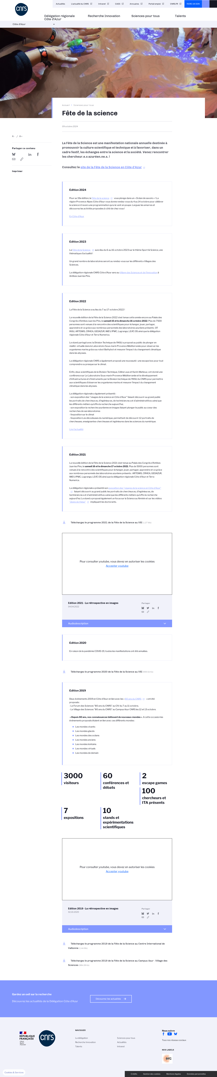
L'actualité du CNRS (80, 4)
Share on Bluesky (13, 154)
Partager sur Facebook (37, 154)
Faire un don (193, 4)
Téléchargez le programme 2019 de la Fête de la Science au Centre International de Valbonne (116, 945)
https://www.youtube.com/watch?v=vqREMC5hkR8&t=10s (148, 612)
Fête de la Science (81, 250)
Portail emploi (155, 4)
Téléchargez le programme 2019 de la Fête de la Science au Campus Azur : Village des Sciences (117, 962)
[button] (14, 1072)
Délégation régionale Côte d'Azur (59, 17)
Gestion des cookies (151, 1074)
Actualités (60, 4)
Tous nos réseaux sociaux (174, 1040)
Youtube (169, 1033)
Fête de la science (100, 198)
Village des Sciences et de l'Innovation (138, 272)
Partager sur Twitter (21, 154)
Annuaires (134, 4)
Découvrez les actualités (108, 998)
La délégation (81, 1038)
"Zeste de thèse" (77, 502)
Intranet (102, 4)
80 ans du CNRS (133, 699)
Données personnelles (196, 1074)
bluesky (175, 1033)
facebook (163, 1033)
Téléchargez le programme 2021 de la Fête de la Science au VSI (111, 522)
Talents (180, 16)
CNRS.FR (174, 4)
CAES (117, 4)
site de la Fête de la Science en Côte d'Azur (111, 167)
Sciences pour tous (145, 16)
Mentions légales (173, 1074)
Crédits (134, 1074)
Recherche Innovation (104, 16)
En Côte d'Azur (76, 216)
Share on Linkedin (29, 154)
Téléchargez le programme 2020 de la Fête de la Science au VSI (112, 671)
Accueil (66, 105)
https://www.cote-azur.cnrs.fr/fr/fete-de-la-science (21, 159)
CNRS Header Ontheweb (205, 4)
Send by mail (13, 159)
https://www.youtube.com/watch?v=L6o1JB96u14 (148, 917)
